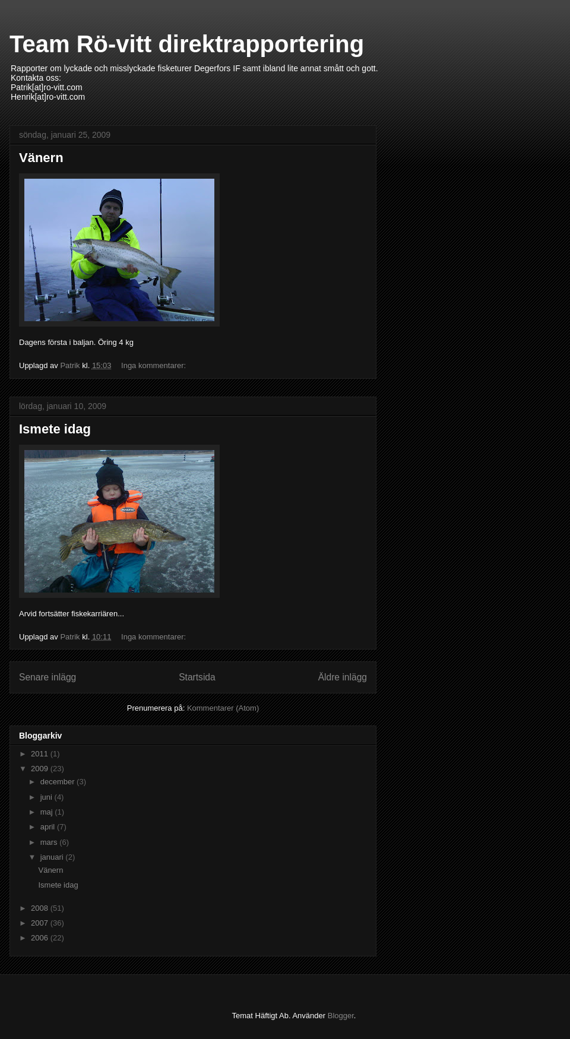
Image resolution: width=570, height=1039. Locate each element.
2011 (40, 753)
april (48, 826)
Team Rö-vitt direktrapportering (187, 44)
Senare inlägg (47, 677)
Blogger (341, 1015)
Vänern (41, 157)
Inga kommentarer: (154, 365)
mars (50, 842)
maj (47, 811)
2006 (40, 937)
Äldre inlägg (342, 677)
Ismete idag (55, 429)
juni (47, 797)
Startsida (197, 677)
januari (53, 857)
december (58, 781)
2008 (40, 908)
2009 (40, 768)
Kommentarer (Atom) (223, 708)
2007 (40, 922)
